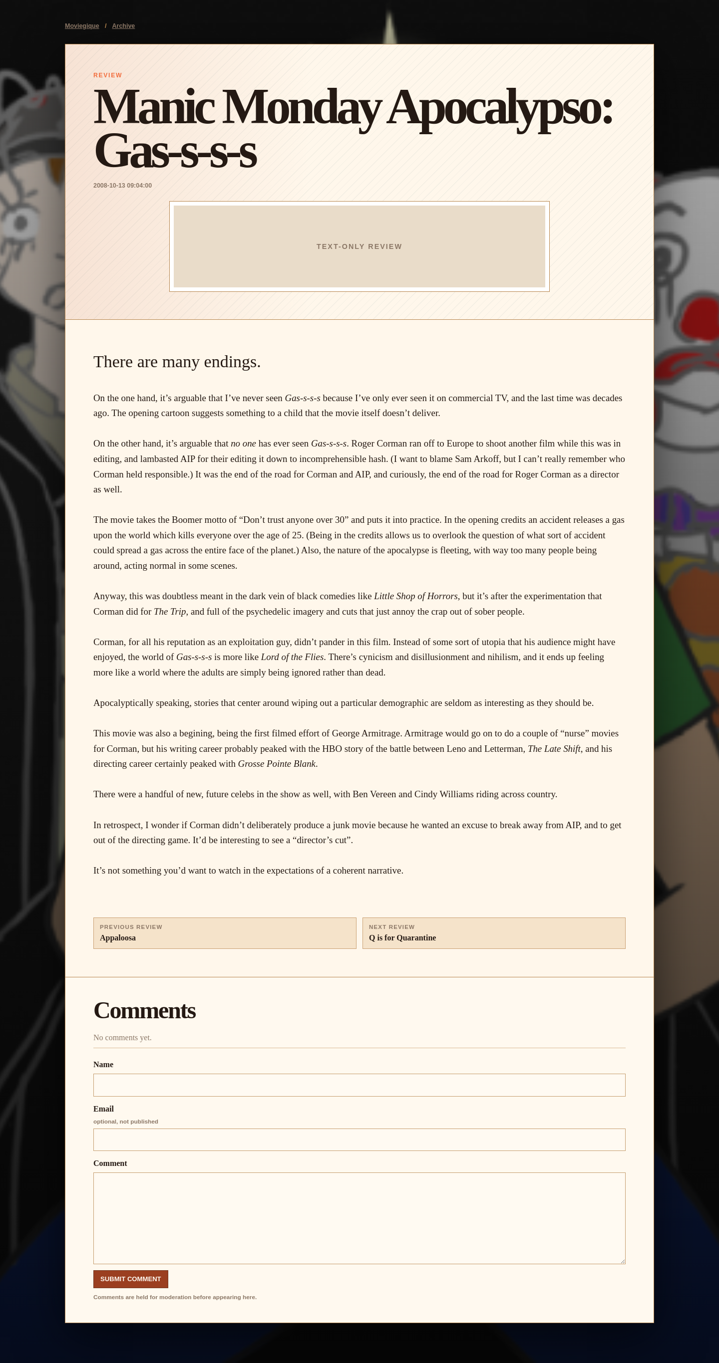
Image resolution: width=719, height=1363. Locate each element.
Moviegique (82, 25)
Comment (359, 1211)
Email (359, 1128)
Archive (123, 25)
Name (359, 1078)
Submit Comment (130, 1279)
